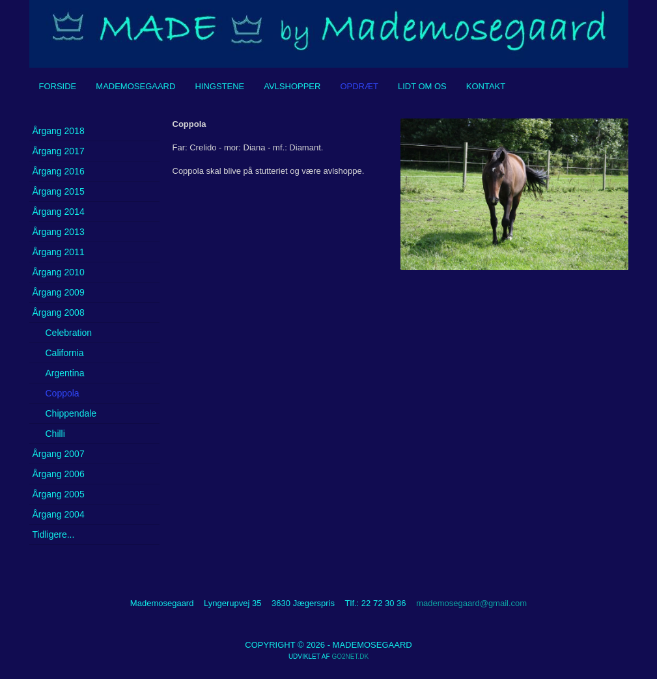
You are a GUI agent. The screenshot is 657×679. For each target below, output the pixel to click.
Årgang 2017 (59, 151)
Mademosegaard (135, 86)
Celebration (69, 332)
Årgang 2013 (59, 232)
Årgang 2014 (59, 211)
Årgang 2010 (59, 272)
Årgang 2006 (59, 474)
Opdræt (359, 86)
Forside (58, 86)
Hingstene (219, 86)
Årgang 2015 (59, 191)
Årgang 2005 (59, 494)
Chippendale (71, 413)
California (65, 353)
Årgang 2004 (59, 514)
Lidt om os (422, 86)
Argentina (65, 373)
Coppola (62, 393)
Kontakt (485, 86)
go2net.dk (350, 656)
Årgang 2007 (59, 454)
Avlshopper (292, 86)
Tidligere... (54, 534)
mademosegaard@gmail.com (471, 603)
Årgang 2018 (59, 131)
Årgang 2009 (59, 292)
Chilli (55, 433)
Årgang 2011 (59, 252)
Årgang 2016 (59, 171)
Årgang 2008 (59, 312)
